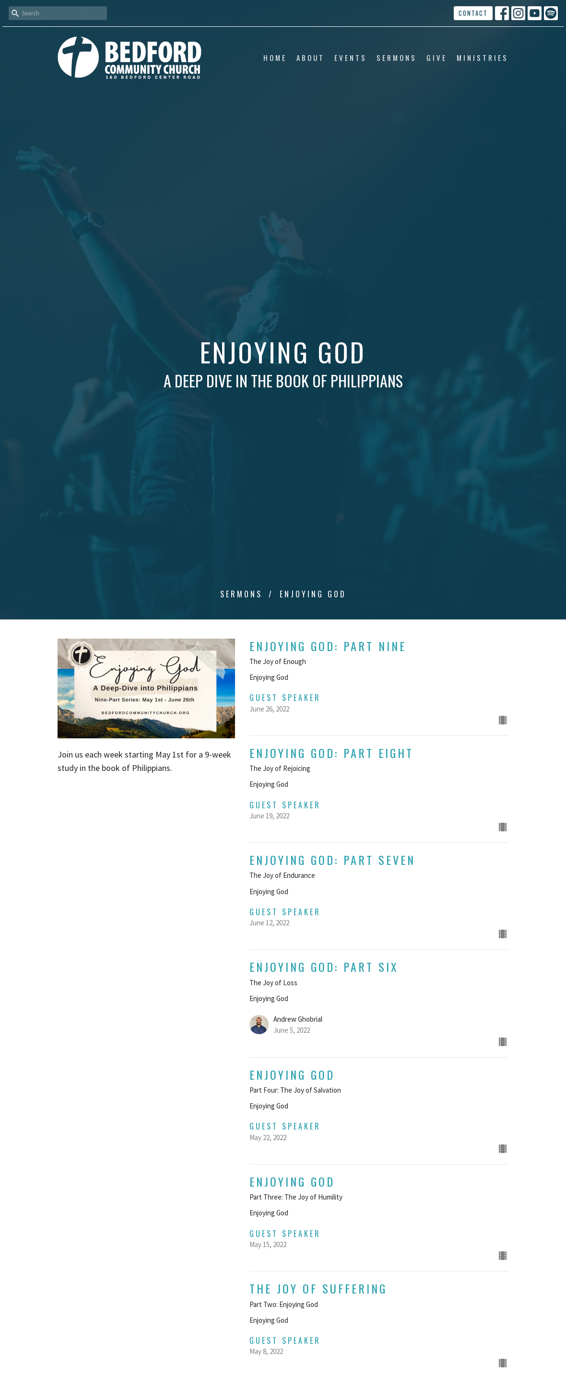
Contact (473, 13)
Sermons (397, 57)
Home (275, 57)
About (310, 57)
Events (350, 57)
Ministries (482, 57)
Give (436, 57)
